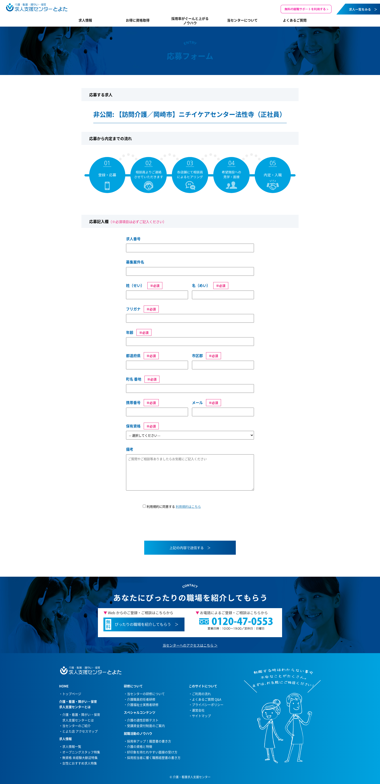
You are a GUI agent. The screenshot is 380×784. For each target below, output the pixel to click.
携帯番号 (133, 402)
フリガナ (133, 309)
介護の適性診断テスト (142, 720)
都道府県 (133, 355)
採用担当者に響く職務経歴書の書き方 (154, 757)
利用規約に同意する (172, 506)
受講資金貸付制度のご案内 (146, 725)
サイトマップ (201, 715)
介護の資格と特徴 (139, 746)
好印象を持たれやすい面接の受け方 (152, 752)
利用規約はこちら (188, 506)
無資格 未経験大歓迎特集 (80, 757)
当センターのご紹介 (76, 725)
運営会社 (198, 710)
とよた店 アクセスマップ (80, 731)
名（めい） (201, 285)
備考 (129, 449)
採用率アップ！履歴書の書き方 (149, 741)
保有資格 (133, 426)
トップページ (71, 693)
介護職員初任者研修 (141, 699)
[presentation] (163, 527)
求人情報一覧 (71, 746)
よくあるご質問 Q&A (206, 699)
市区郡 (197, 355)
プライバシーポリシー (207, 704)
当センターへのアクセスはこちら (188, 645)
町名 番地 (133, 379)
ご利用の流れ (201, 693)
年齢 (129, 332)
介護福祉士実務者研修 (142, 704)
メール (197, 402)
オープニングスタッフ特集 (81, 752)
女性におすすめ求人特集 (79, 763)
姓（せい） (135, 285)
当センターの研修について (146, 693)
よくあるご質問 (295, 20)
